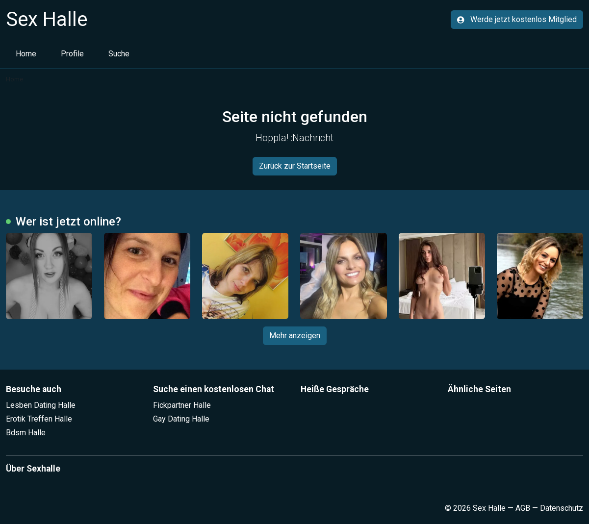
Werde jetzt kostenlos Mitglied (517, 19)
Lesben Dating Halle (41, 405)
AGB (522, 508)
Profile (72, 53)
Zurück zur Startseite (295, 166)
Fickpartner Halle (182, 405)
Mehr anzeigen (294, 335)
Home (26, 53)
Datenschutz (561, 508)
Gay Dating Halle (181, 419)
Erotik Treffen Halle (39, 419)
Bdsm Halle (26, 432)
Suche (118, 53)
